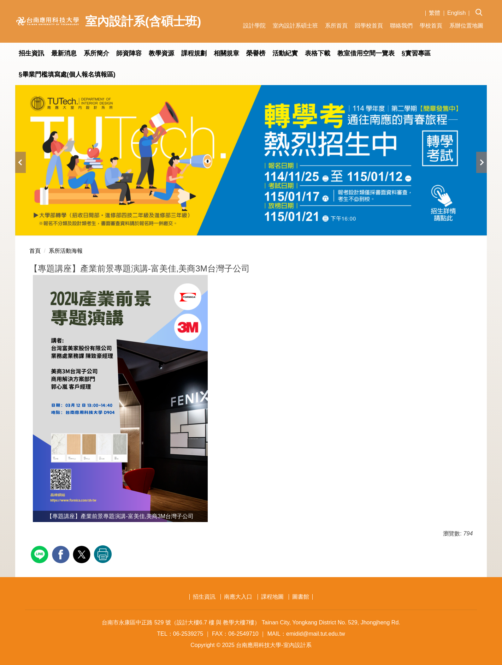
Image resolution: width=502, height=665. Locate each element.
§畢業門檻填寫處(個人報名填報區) (67, 74)
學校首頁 (431, 26)
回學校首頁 (369, 26)
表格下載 (317, 53)
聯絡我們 (401, 26)
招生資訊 (31, 53)
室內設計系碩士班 (295, 26)
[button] (481, 7)
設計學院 (254, 26)
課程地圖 (272, 597)
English (456, 13)
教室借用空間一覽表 (366, 53)
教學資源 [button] (161, 53)
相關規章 (226, 53)
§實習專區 (416, 53)
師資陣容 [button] (129, 53)
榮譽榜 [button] (255, 53)
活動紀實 (285, 53)
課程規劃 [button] (194, 53)
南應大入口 (238, 597)
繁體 (434, 13)
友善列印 (103, 554)
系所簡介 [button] (96, 53)
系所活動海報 (66, 251)
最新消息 (64, 53)
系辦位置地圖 (466, 26)
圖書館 (300, 597)
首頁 (35, 251)
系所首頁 (336, 26)
